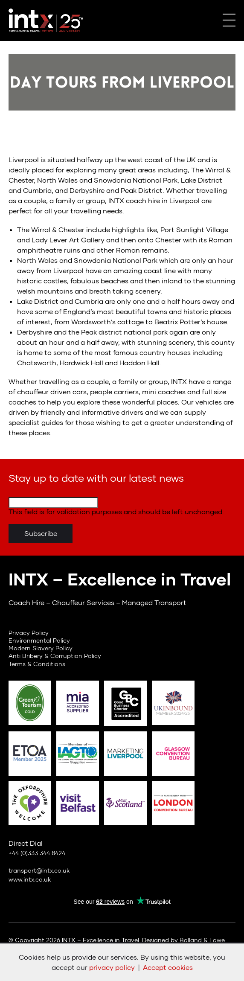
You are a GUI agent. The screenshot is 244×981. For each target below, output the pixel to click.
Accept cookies (168, 967)
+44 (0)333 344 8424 (37, 852)
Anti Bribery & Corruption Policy (55, 655)
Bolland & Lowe (202, 939)
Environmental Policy (39, 640)
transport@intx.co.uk (39, 870)
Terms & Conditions (37, 663)
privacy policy (112, 967)
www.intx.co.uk (30, 879)
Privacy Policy (29, 632)
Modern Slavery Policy (41, 648)
